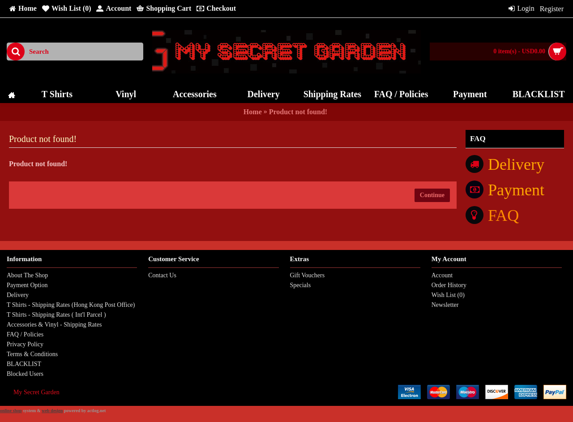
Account (442, 275)
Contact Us (162, 275)
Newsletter (445, 304)
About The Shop (27, 275)
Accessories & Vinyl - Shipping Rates (54, 324)
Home (253, 112)
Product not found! (298, 112)
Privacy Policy (25, 344)
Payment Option (27, 285)
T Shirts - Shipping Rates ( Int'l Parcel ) (56, 314)
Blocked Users (25, 373)
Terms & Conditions (32, 354)
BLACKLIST (24, 364)
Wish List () (448, 295)
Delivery (18, 295)
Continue (432, 195)
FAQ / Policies (25, 334)
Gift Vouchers (307, 275)
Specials (300, 285)
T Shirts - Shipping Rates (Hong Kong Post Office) (71, 304)
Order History (449, 285)
